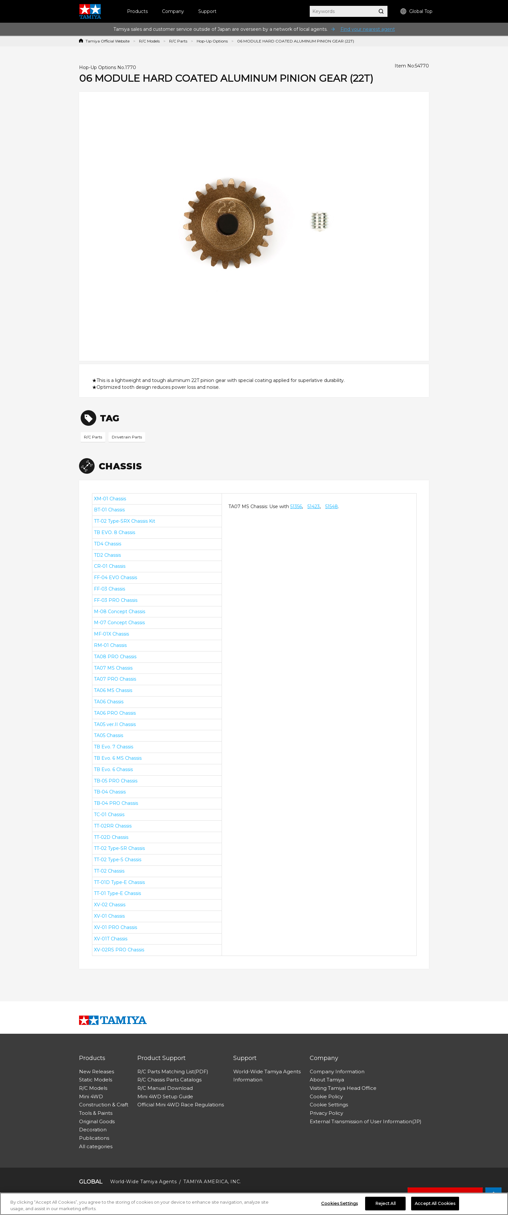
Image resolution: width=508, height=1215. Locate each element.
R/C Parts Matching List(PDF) (172, 1071)
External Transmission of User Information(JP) (365, 1121)
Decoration (93, 1129)
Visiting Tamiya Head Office (343, 1088)
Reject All (385, 1205)
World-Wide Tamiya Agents (267, 1071)
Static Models (95, 1080)
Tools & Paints (95, 1113)
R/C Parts (178, 41)
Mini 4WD (91, 1096)
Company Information (337, 1071)
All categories (95, 1146)
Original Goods (97, 1121)
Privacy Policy (326, 1113)
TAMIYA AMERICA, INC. (212, 1182)
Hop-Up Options (212, 41)
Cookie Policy (326, 1096)
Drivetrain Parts (127, 437)
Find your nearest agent (368, 29)
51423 (313, 506)
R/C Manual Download (165, 1088)
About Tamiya (327, 1080)
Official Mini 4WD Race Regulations (180, 1105)
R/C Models (149, 41)
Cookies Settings (339, 1205)
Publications (94, 1138)
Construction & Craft (103, 1105)
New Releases (96, 1071)
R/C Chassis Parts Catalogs (169, 1080)
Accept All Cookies (435, 1205)
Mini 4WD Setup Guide (165, 1096)
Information (247, 1080)
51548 (331, 506)
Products (137, 11)
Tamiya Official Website (108, 41)
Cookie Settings (329, 1105)
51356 (296, 506)
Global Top (416, 11)
